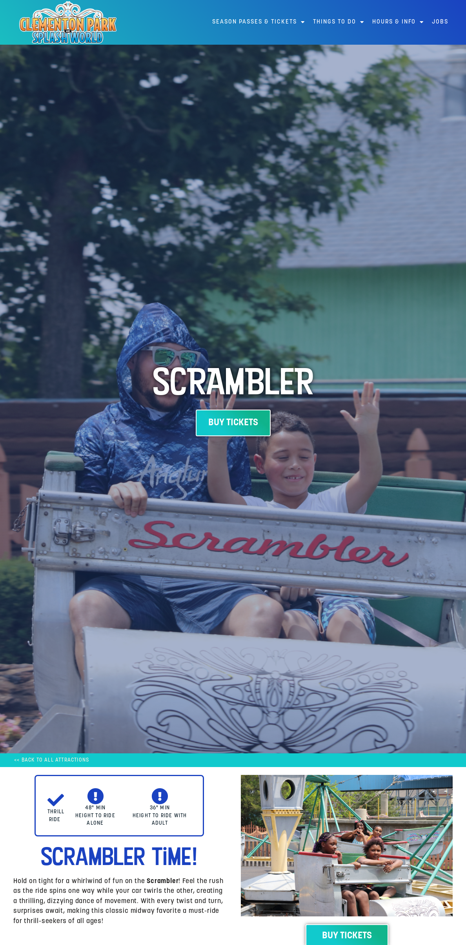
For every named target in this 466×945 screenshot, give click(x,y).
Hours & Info (398, 22)
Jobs (440, 22)
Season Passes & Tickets (258, 22)
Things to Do (338, 22)
